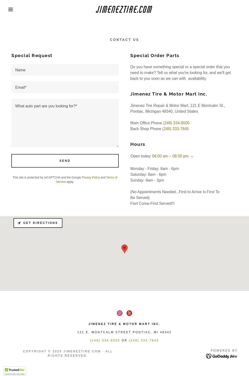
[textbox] (65, 70)
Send (64, 160)
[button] (12, 9)
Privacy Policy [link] (91, 177)
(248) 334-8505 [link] (176, 123)
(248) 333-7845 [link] (175, 129)
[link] (124, 11)
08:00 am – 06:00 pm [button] (170, 156)
